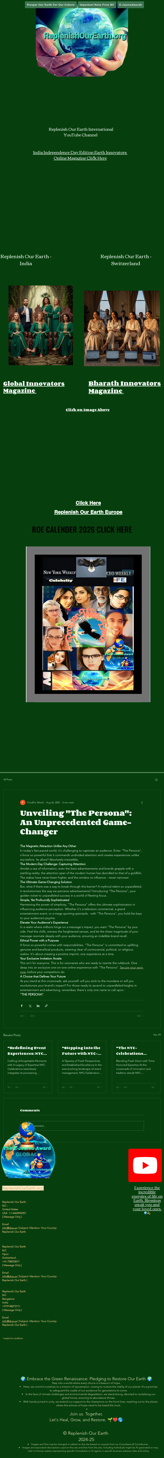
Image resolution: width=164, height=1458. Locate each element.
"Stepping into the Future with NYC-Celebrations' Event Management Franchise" (81, 1050)
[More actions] (142, 802)
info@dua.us (9, 1227)
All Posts (7, 779)
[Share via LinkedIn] (38, 1005)
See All (157, 1034)
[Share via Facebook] (21, 1005)
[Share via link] (46, 1005)
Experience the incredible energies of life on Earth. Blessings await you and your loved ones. (147, 1198)
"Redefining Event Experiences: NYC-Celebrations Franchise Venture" (27, 1050)
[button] (156, 779)
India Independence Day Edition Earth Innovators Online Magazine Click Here (80, 154)
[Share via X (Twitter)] (29, 1005)
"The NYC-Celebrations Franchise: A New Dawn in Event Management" (133, 1050)
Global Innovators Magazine (34, 387)
